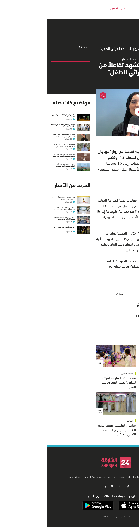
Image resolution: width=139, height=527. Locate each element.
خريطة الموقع (28, 477)
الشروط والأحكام (89, 477)
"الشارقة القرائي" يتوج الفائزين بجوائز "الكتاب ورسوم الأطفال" (115, 382)
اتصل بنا (104, 477)
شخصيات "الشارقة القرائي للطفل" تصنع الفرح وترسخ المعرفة (72, 382)
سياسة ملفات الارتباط (48, 477)
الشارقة (83, 420)
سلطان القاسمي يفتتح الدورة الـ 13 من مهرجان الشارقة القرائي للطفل (70, 429)
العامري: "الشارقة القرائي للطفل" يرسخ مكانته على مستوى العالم (118, 429)
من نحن (114, 477)
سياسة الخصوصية (69, 477)
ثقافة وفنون (126, 373)
